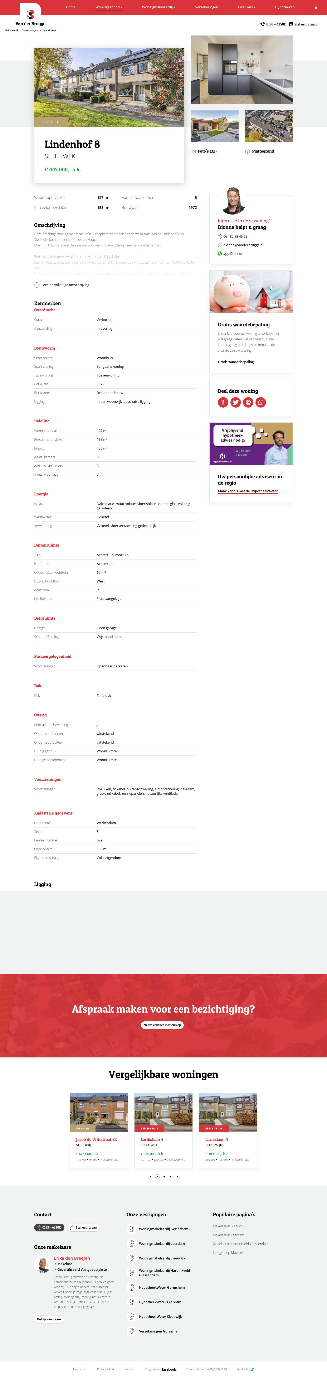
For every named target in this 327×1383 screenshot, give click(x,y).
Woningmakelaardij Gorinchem (163, 1229)
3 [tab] (164, 1176)
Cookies (129, 1375)
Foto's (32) (207, 151)
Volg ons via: (161, 1375)
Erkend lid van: (207, 1375)
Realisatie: (245, 1375)
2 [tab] (157, 1176)
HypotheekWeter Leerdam (160, 1302)
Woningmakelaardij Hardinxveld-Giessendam (165, 1272)
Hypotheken (269, 7)
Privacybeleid (105, 1375)
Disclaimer (80, 1375)
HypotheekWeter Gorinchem (162, 1287)
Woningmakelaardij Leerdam (162, 1243)
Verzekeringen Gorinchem (160, 1331)
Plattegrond (263, 151)
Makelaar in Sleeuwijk (229, 1226)
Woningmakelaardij (142, 7)
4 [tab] (171, 1176)
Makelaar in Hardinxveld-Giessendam (241, 1244)
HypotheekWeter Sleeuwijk (160, 1316)
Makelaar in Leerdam (228, 1235)
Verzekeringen (191, 7)
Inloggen (310, 7)
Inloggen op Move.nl (228, 1252)
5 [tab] (177, 1176)
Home (55, 7)
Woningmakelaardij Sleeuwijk (162, 1258)
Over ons (230, 7)
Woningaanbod (92, 7)
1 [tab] (150, 1176)
